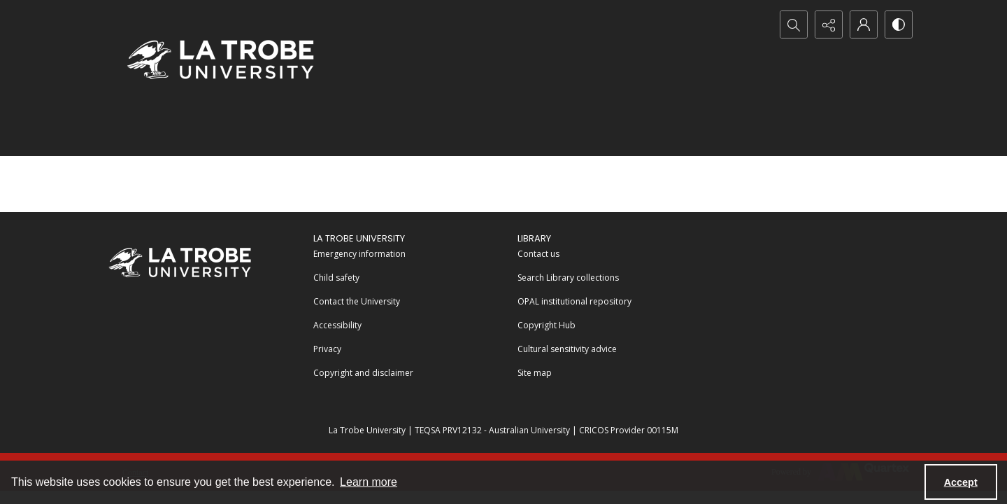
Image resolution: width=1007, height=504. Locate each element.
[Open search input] (793, 24)
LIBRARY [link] (534, 238)
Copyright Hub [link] (546, 325)
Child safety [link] (336, 278)
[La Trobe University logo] (220, 59)
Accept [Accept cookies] (961, 482)
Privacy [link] (327, 349)
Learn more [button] (368, 482)
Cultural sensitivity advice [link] (567, 349)
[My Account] (863, 24)
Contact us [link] (538, 254)
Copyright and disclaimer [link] (363, 373)
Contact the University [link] (356, 301)
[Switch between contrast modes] (898, 24)
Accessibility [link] (337, 325)
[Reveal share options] (828, 24)
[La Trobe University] (179, 262)
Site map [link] (534, 373)
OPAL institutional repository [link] (574, 301)
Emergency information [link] (359, 254)
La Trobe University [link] (359, 238)
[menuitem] (408, 252)
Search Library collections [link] (568, 278)
